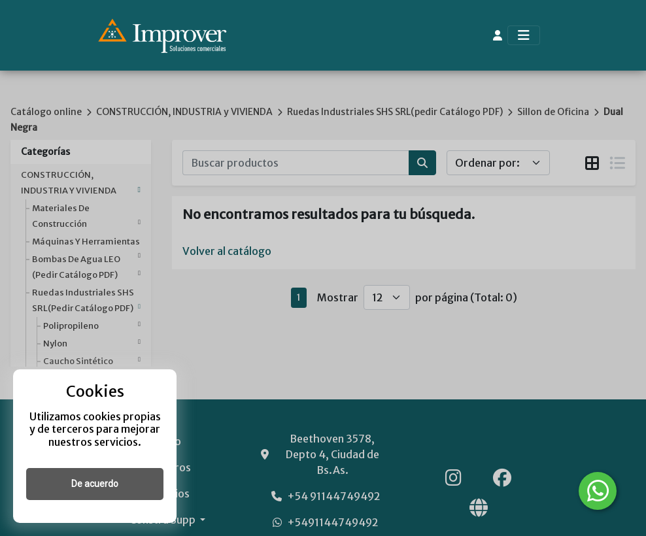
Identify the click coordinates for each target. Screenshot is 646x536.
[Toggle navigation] (523, 35)
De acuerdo (94, 483)
